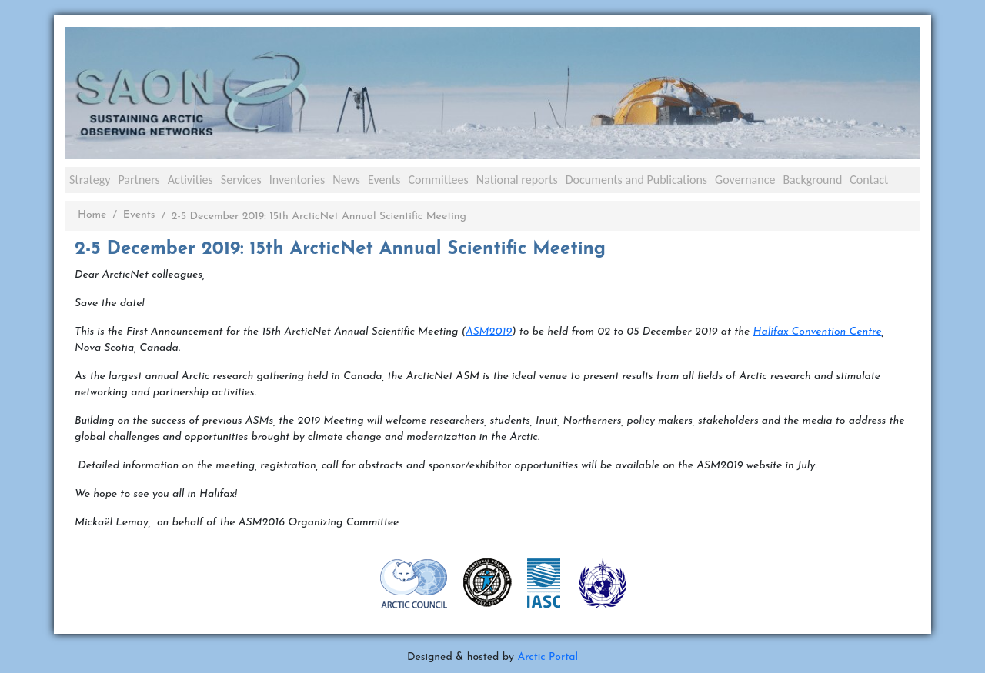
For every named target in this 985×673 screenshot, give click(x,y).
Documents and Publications (636, 179)
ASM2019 (489, 332)
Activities (190, 179)
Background (812, 179)
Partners (138, 179)
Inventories (297, 179)
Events (384, 179)
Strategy (89, 179)
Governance (745, 179)
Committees (438, 179)
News (346, 179)
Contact (869, 179)
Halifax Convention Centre (817, 332)
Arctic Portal (547, 657)
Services (241, 179)
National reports (517, 179)
